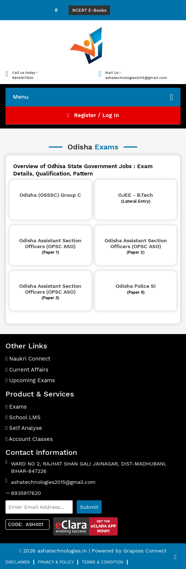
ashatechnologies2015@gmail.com (53, 482)
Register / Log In (92, 115)
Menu (93, 97)
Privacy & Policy (56, 562)
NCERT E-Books (89, 10)
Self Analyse (24, 428)
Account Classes (29, 439)
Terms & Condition (102, 562)
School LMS (23, 417)
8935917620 (26, 493)
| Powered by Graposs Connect (128, 551)
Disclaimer (18, 562)
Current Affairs (27, 369)
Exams (16, 406)
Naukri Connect (28, 358)
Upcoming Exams (30, 380)
